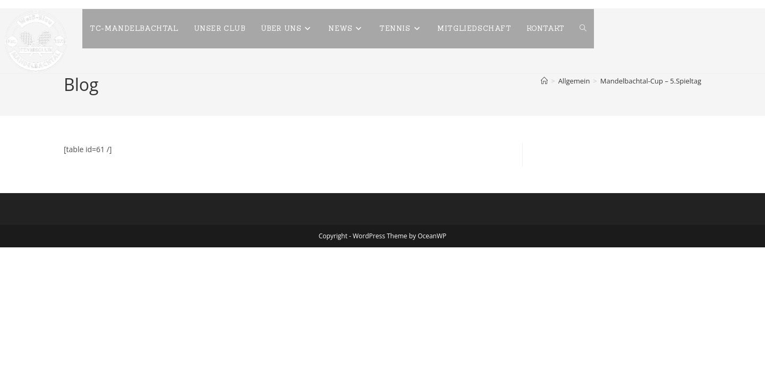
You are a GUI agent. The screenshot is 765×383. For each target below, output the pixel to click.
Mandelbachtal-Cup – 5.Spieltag (650, 81)
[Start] (544, 81)
